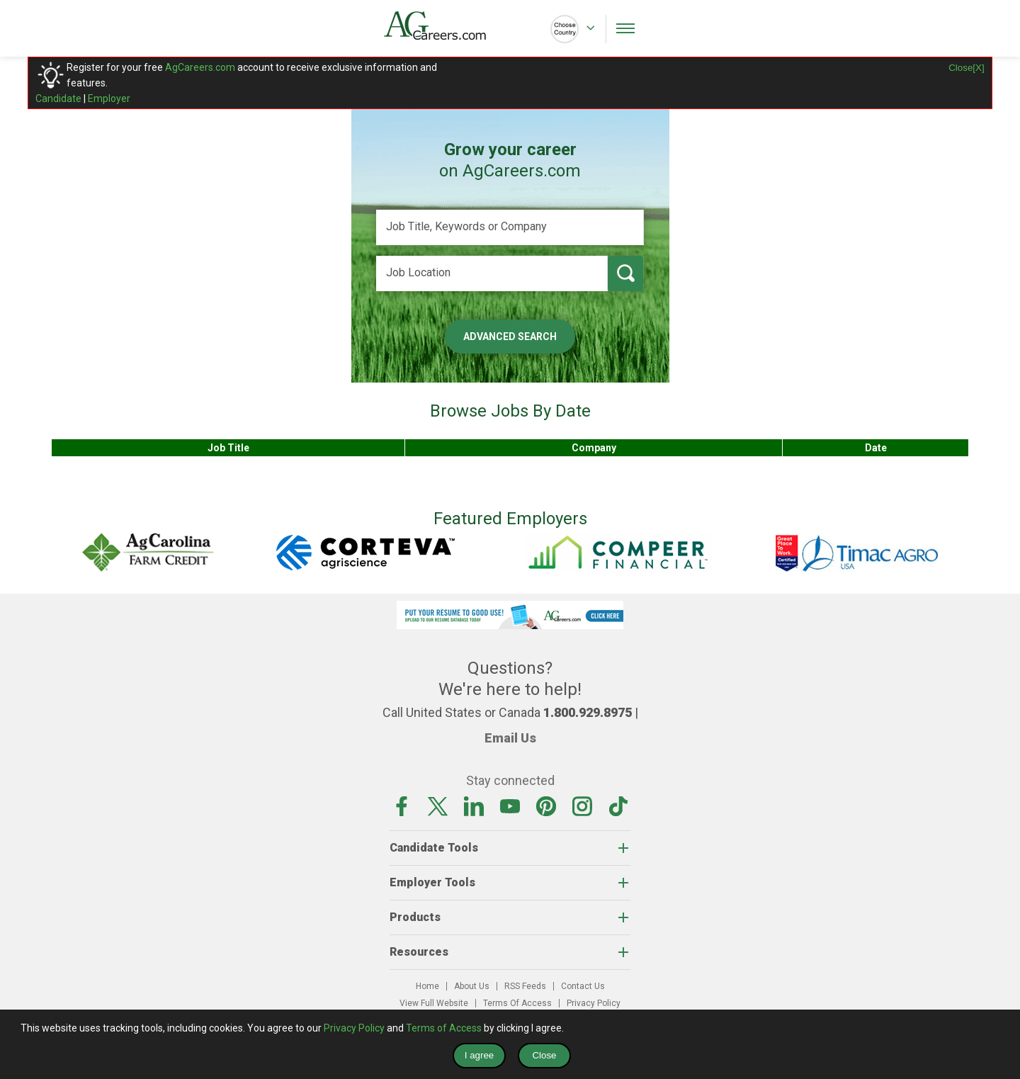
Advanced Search (510, 336)
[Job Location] (492, 273)
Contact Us (583, 986)
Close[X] (966, 67)
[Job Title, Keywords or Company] (510, 227)
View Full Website (434, 1003)
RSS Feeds (525, 986)
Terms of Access (444, 1028)
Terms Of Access (517, 1003)
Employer (109, 98)
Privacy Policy (593, 1003)
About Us (471, 986)
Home (427, 986)
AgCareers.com (200, 67)
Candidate (58, 98)
